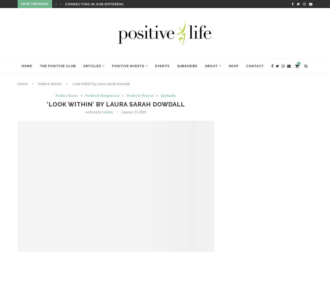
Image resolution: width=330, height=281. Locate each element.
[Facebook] (292, 4)
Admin (108, 111)
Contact (255, 66)
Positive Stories (49, 84)
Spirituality (168, 96)
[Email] (310, 4)
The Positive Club (58, 66)
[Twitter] (298, 4)
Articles (92, 66)
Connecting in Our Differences (97, 4)
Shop (234, 66)
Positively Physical (140, 96)
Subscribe (187, 66)
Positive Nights (128, 66)
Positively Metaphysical (102, 96)
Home (27, 66)
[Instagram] (304, 4)
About (211, 66)
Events (162, 66)
